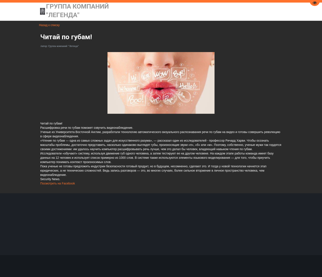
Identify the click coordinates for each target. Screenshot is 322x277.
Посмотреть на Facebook (57, 183)
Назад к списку (49, 25)
